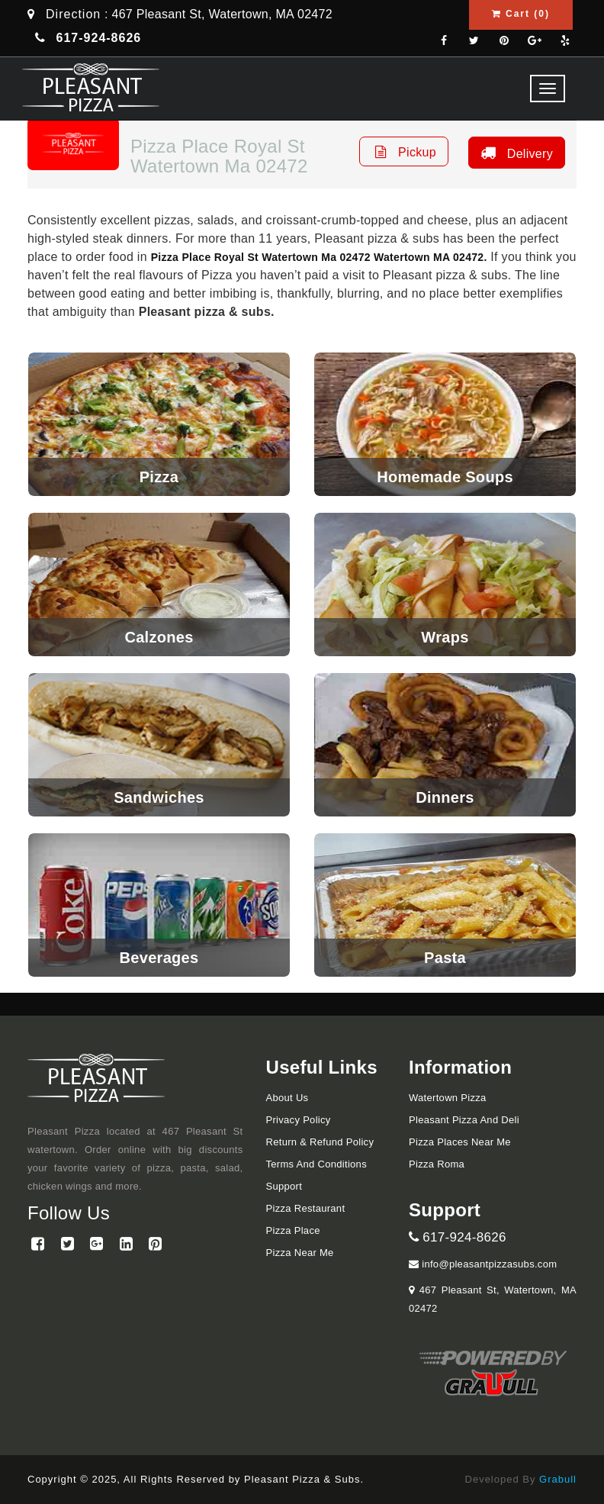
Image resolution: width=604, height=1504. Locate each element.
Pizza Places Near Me (460, 1142)
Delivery (515, 152)
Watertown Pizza (448, 1097)
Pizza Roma (436, 1164)
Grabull (558, 1479)
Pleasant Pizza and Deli (464, 1120)
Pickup (403, 151)
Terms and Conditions (316, 1164)
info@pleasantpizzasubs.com (483, 1264)
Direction (73, 14)
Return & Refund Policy (320, 1142)
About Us (287, 1097)
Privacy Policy (298, 1120)
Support (284, 1186)
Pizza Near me (300, 1252)
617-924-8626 (457, 1237)
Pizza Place (293, 1230)
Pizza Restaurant (305, 1208)
